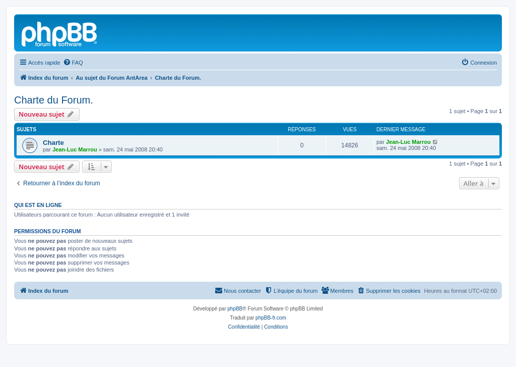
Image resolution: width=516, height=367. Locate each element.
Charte (53, 142)
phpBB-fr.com (270, 318)
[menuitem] (73, 63)
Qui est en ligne (38, 205)
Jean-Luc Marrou (74, 149)
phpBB (234, 308)
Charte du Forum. (53, 100)
